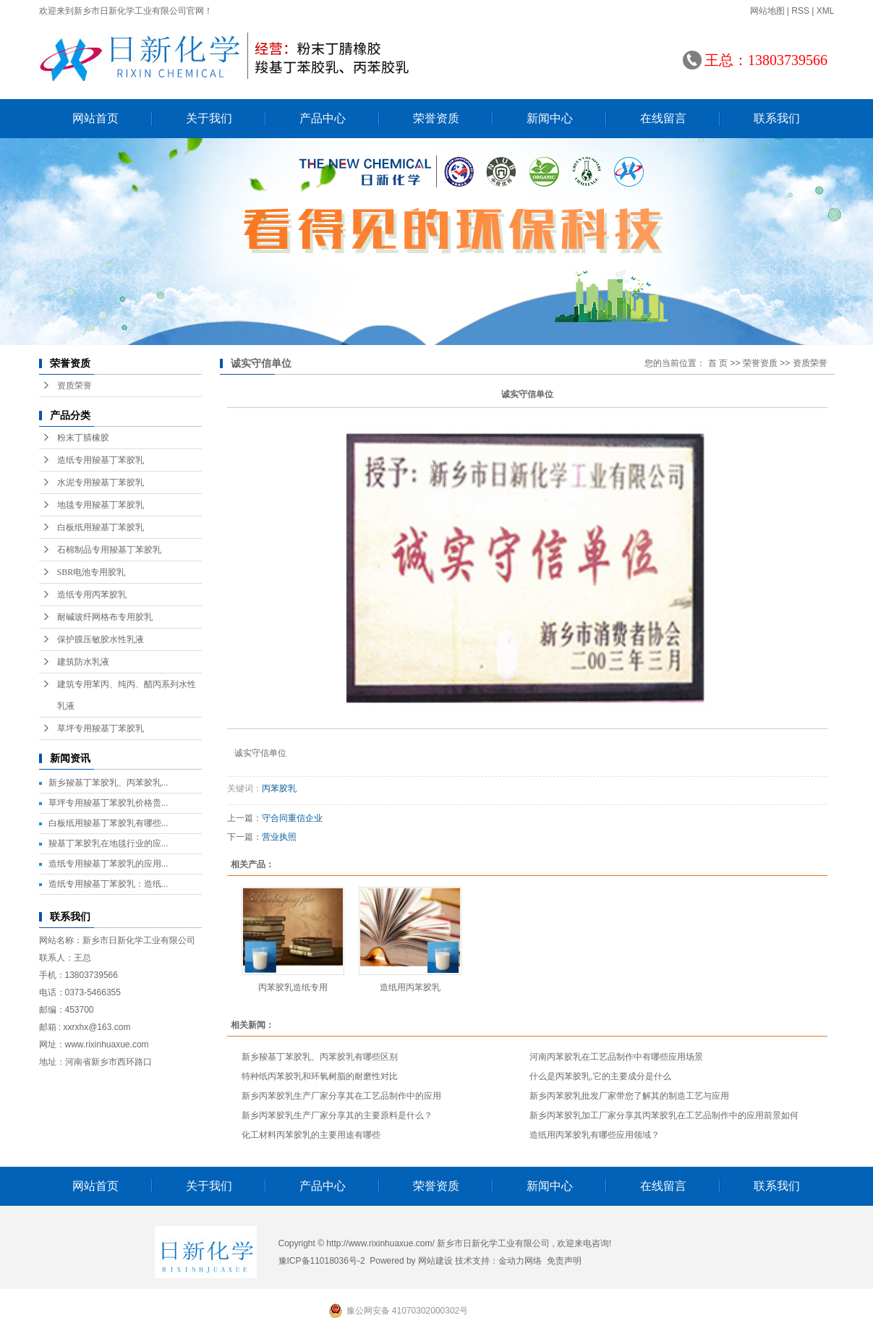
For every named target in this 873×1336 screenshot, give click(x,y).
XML (826, 11)
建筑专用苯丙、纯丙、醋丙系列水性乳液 (126, 695)
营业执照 (279, 837)
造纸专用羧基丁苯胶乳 (100, 460)
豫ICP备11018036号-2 (321, 1261)
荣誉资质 (436, 118)
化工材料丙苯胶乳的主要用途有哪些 (311, 1135)
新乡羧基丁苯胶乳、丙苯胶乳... (108, 783)
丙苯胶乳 (279, 788)
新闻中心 (550, 118)
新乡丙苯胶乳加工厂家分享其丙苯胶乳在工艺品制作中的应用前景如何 (664, 1115)
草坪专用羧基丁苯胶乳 (100, 728)
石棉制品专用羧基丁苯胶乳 (109, 550)
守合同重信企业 (292, 818)
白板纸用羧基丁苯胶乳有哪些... (108, 823)
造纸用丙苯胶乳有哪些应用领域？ (594, 1135)
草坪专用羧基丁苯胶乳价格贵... (108, 803)
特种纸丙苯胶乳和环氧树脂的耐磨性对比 (320, 1076)
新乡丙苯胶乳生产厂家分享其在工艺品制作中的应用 (341, 1096)
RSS (800, 11)
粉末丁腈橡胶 (83, 438)
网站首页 (95, 118)
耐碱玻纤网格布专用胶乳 (105, 617)
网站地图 (767, 11)
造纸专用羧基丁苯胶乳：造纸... (108, 884)
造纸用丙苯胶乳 (410, 987)
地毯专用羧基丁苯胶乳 (100, 505)
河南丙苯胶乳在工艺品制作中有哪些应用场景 (616, 1057)
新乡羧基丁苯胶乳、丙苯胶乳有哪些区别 (320, 1057)
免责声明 (564, 1261)
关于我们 (209, 118)
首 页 (718, 363)
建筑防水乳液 (83, 662)
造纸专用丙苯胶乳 (92, 595)
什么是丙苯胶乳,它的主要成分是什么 (599, 1076)
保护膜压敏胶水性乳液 (100, 639)
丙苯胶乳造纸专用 (293, 987)
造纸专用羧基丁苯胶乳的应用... (108, 864)
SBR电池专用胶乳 (91, 572)
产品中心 (322, 118)
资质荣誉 (74, 385)
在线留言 (663, 118)
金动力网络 (520, 1261)
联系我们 (777, 118)
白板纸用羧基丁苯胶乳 (100, 527)
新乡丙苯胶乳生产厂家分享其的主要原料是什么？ (337, 1115)
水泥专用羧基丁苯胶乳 (100, 482)
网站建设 (435, 1261)
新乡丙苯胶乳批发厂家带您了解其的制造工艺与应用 (629, 1096)
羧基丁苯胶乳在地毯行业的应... (108, 843)
